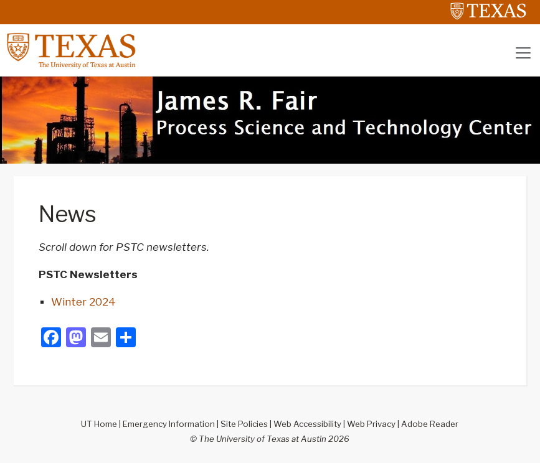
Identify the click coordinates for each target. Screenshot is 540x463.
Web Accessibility (307, 424)
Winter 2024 (83, 302)
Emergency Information (169, 424)
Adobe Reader (429, 424)
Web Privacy (371, 424)
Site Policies (244, 424)
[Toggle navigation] (523, 53)
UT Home (99, 424)
